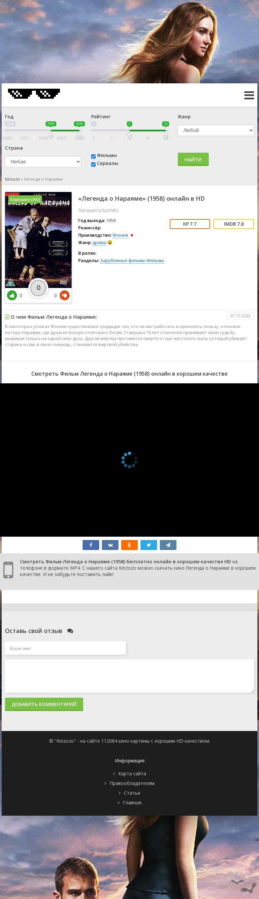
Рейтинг (101, 116)
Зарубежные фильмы (122, 260)
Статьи (132, 793)
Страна (14, 148)
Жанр (184, 116)
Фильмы (107, 155)
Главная (132, 802)
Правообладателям (132, 783)
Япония (120, 235)
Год (9, 116)
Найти (193, 159)
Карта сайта (132, 773)
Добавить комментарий (44, 704)
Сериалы (107, 163)
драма (99, 242)
